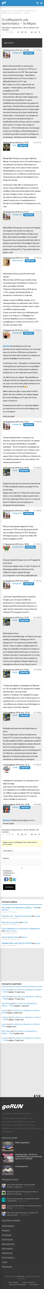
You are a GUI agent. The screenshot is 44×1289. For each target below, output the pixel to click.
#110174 (37, 212)
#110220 (37, 330)
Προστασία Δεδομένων (17, 1284)
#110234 (37, 422)
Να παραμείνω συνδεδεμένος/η (8, 872)
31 (18, 32)
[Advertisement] (17, 965)
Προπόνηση (30, 11)
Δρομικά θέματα (19, 11)
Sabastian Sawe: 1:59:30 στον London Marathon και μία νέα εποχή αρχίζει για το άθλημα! (28, 1157)
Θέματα (10, 11)
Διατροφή (6, 1235)
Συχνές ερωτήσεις (28, 1282)
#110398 (37, 670)
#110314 (37, 581)
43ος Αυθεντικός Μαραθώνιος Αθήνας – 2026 (19, 908)
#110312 (37, 544)
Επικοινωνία (34, 1284)
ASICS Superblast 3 (22, 1143)
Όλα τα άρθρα (14, 1282)
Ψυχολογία (7, 1266)
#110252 (37, 468)
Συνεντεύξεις (8, 1257)
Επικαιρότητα (8, 1244)
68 (32, 32)
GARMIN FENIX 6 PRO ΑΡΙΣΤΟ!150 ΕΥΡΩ (17, 943)
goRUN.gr (20, 1276)
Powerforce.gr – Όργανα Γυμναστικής (16, 916)
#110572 (37, 765)
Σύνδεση (9, 887)
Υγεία (4, 1262)
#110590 (37, 804)
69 (35, 32)
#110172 (37, 142)
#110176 (37, 258)
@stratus (6, 346)
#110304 (37, 511)
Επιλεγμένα (7, 1248)
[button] (6, 881)
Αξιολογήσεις (8, 1226)
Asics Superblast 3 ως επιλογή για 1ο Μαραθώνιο (21, 929)
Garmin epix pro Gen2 (10, 937)
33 (25, 32)
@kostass (7, 820)
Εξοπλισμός (7, 1239)
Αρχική (4, 11)
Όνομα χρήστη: (8, 851)
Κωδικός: (6, 858)
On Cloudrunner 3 (21, 1166)
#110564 (37, 712)
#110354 (37, 617)
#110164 (37, 50)
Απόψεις (6, 1230)
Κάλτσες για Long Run (10, 922)
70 (39, 32)
